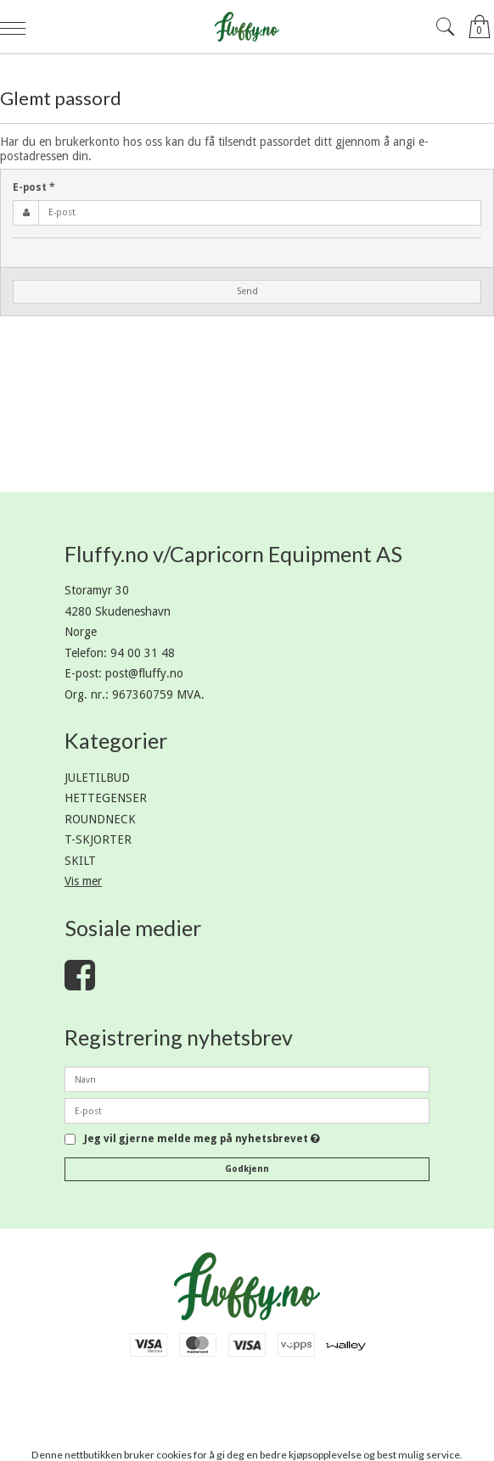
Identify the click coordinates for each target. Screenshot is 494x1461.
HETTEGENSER (106, 798)
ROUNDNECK (100, 819)
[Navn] (247, 1078)
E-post (34, 187)
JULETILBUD (97, 777)
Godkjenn (247, 1168)
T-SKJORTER (98, 839)
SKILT (80, 860)
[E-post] (247, 1110)
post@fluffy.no (144, 673)
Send (247, 291)
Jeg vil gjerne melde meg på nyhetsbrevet (202, 1139)
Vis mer (83, 881)
